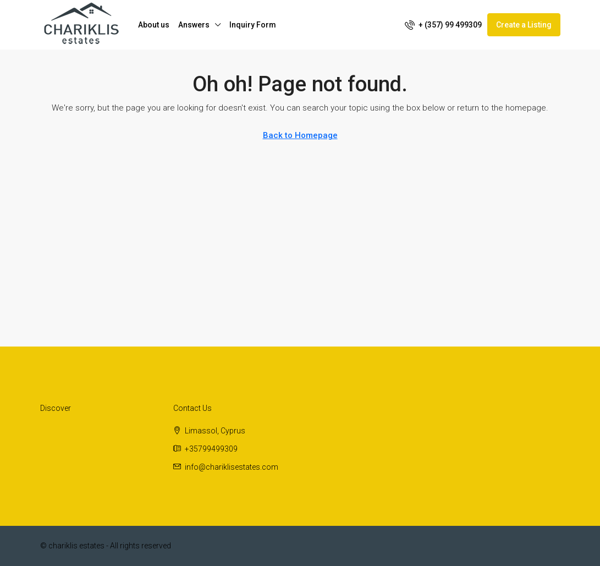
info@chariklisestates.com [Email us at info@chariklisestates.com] (231, 467)
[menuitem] (443, 25)
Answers (194, 24)
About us (153, 24)
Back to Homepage (300, 135)
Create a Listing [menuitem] (524, 24)
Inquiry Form (252, 24)
